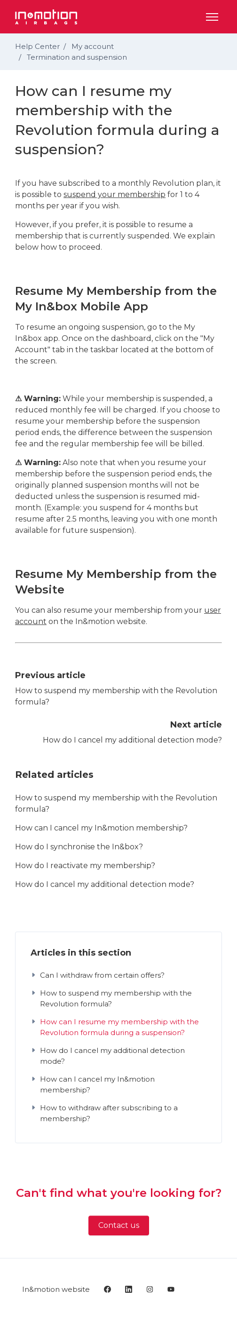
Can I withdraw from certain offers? (98, 975)
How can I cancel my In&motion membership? (101, 827)
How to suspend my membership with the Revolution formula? (116, 803)
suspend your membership (114, 194)
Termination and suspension (77, 57)
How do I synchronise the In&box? (79, 846)
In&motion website (56, 1289)
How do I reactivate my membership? (85, 865)
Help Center (37, 46)
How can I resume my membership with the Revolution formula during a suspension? (115, 1027)
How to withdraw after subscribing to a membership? (104, 1113)
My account (92, 46)
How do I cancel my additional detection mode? (132, 740)
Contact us (118, 1225)
